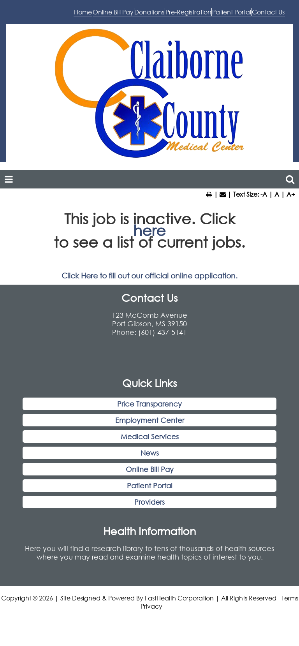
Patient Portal (193, 31)
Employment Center (149, 444)
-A (263, 217)
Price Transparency (149, 427)
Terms (289, 622)
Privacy (151, 630)
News (150, 476)
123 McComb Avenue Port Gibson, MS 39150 (149, 342)
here (149, 254)
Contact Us (256, 31)
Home (67, 15)
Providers (149, 525)
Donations (184, 15)
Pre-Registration (248, 15)
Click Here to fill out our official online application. (149, 299)
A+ (291, 217)
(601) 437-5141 (162, 355)
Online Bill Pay (122, 15)
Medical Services (150, 460)
